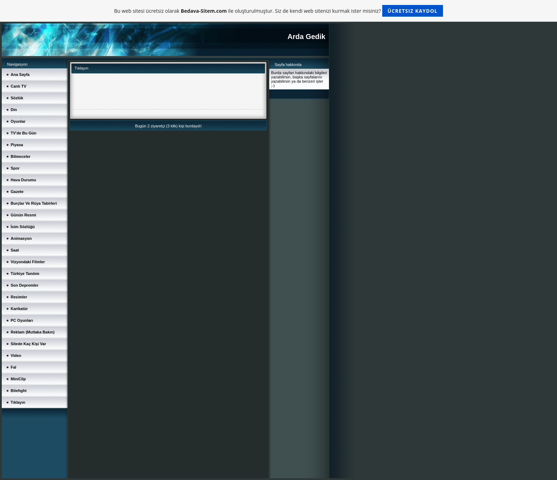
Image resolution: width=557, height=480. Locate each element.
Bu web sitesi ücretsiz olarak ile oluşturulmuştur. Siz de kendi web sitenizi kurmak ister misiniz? (278, 11)
